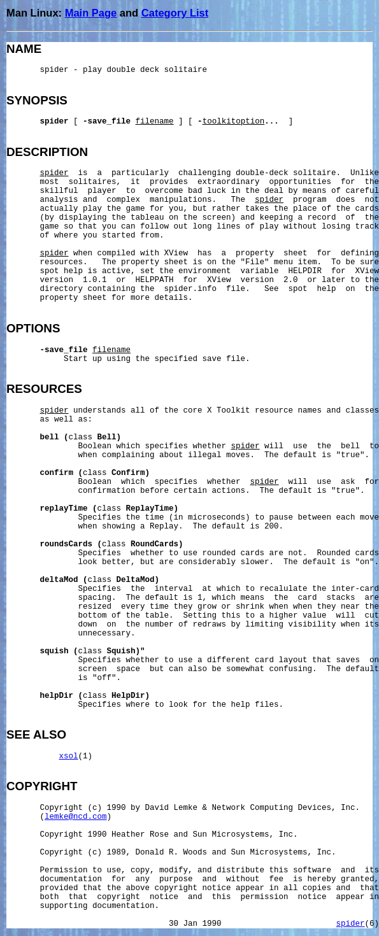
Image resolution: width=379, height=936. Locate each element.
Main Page (91, 12)
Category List (174, 12)
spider (350, 923)
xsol (68, 756)
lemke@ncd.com (76, 816)
